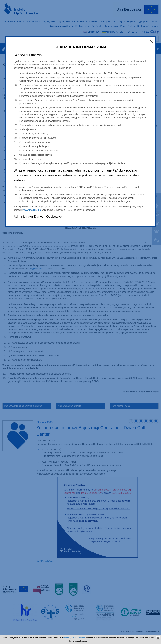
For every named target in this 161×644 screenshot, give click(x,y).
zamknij (158, 638)
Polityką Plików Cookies (74, 638)
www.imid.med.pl (32, 210)
